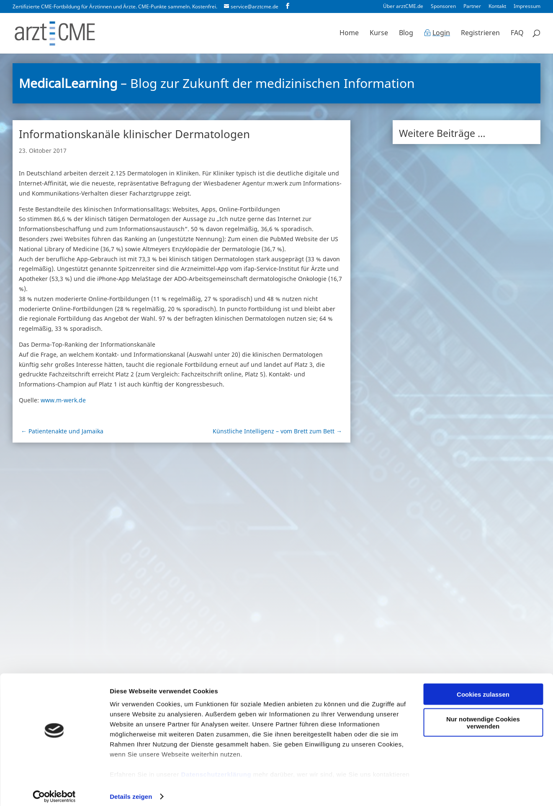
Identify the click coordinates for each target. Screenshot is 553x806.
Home (349, 34)
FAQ (517, 34)
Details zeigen (131, 789)
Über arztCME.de (403, 7)
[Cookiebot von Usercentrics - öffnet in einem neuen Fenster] (54, 789)
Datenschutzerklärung (216, 767)
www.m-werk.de (63, 400)
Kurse (379, 34)
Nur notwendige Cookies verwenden (483, 715)
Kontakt (497, 7)
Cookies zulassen (483, 687)
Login (441, 34)
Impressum (527, 7)
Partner (472, 7)
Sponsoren (443, 7)
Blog (406, 34)
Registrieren (480, 34)
